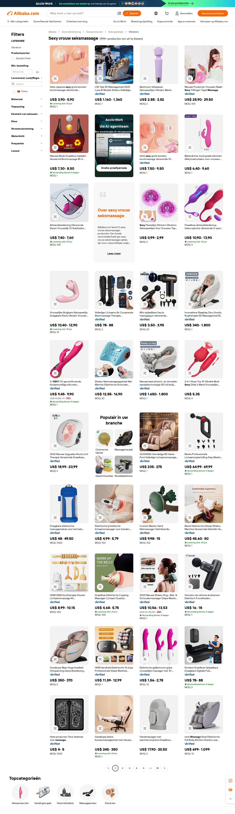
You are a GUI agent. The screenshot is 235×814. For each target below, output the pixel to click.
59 (157, 768)
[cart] (167, 13)
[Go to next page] (164, 768)
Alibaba (52, 31)
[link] (230, 780)
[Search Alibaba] (82, 13)
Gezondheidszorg (71, 31)
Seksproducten (94, 31)
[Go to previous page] (108, 768)
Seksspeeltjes (115, 31)
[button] (119, 13)
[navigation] (26, 400)
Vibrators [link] (134, 31)
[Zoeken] (132, 13)
